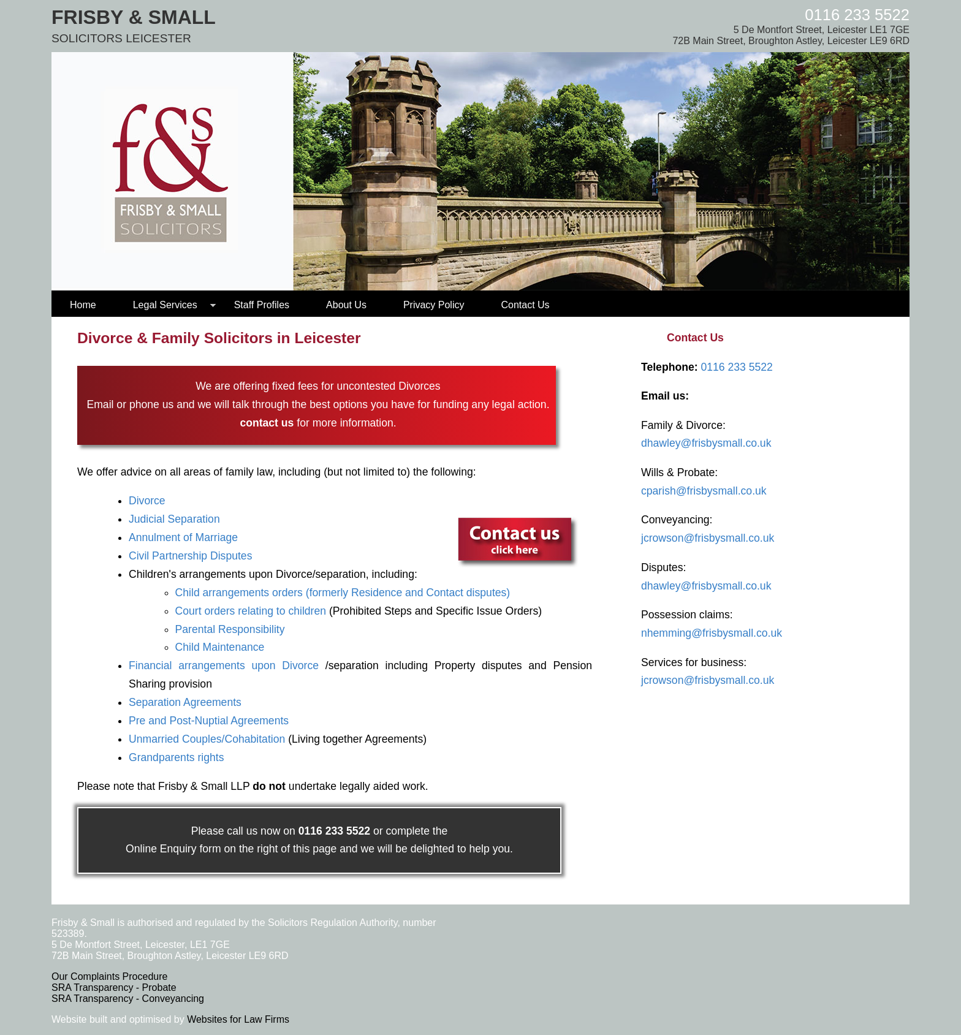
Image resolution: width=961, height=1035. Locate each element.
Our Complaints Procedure (109, 976)
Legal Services (165, 305)
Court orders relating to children (250, 611)
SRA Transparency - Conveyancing (127, 998)
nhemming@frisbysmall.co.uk (711, 633)
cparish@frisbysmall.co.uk (704, 491)
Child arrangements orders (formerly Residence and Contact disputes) (343, 592)
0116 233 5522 (857, 14)
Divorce (147, 501)
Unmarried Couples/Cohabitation (207, 739)
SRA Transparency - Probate (114, 987)
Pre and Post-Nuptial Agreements (209, 721)
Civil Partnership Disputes (190, 556)
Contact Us (525, 305)
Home (83, 305)
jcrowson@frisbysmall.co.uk (707, 538)
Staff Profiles (261, 305)
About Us (346, 305)
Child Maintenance (220, 647)
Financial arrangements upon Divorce (224, 665)
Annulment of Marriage (183, 537)
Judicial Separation (174, 519)
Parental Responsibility (230, 629)
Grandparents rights (176, 757)
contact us (267, 423)
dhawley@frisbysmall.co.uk (706, 443)
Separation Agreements (185, 702)
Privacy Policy (434, 305)
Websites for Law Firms (238, 1019)
